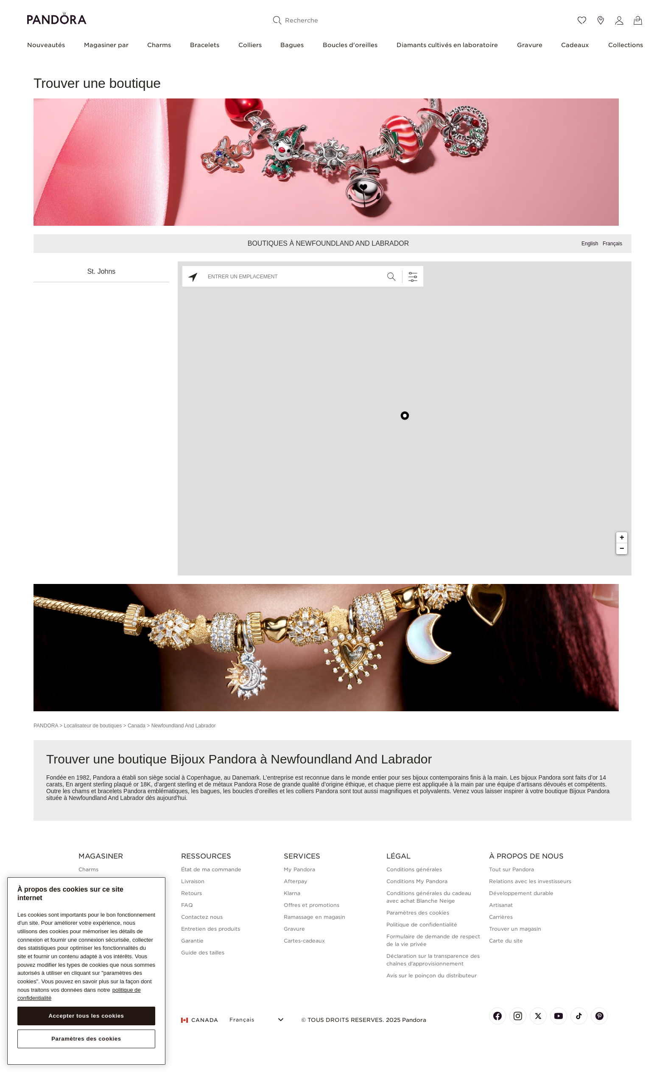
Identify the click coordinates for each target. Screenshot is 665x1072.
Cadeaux (575, 45)
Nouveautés (46, 45)
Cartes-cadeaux (304, 940)
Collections (625, 45)
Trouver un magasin (515, 929)
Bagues (292, 45)
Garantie (192, 940)
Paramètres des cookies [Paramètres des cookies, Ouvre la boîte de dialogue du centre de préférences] (86, 1039)
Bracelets (204, 45)
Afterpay (295, 881)
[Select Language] (258, 1019)
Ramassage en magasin (314, 917)
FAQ (187, 905)
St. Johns (101, 271)
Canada (136, 726)
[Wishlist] (582, 20)
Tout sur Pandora (511, 869)
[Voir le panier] (638, 20)
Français (612, 244)
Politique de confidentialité (421, 924)
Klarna (292, 893)
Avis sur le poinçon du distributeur (431, 975)
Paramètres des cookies (417, 912)
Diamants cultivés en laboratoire (447, 45)
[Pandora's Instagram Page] (517, 1015)
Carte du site (506, 940)
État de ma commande (211, 869)
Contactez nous (202, 917)
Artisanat (501, 905)
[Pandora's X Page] (538, 1015)
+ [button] (622, 538)
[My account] (619, 20)
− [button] (622, 549)
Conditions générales (414, 869)
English (589, 244)
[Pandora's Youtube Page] (558, 1015)
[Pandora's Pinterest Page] (599, 1015)
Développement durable (521, 893)
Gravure (529, 45)
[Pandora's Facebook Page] (497, 1015)
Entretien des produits (210, 929)
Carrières (501, 917)
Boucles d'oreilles (350, 45)
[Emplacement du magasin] (600, 20)
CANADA (199, 1020)
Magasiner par (106, 45)
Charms (159, 45)
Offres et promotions (311, 905)
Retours (191, 893)
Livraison (192, 881)
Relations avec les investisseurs (530, 881)
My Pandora (299, 869)
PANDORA (46, 726)
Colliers (250, 45)
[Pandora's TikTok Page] (578, 1015)
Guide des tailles (202, 952)
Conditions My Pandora (416, 881)
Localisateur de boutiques (93, 726)
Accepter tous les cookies (86, 1016)
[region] (86, 971)
